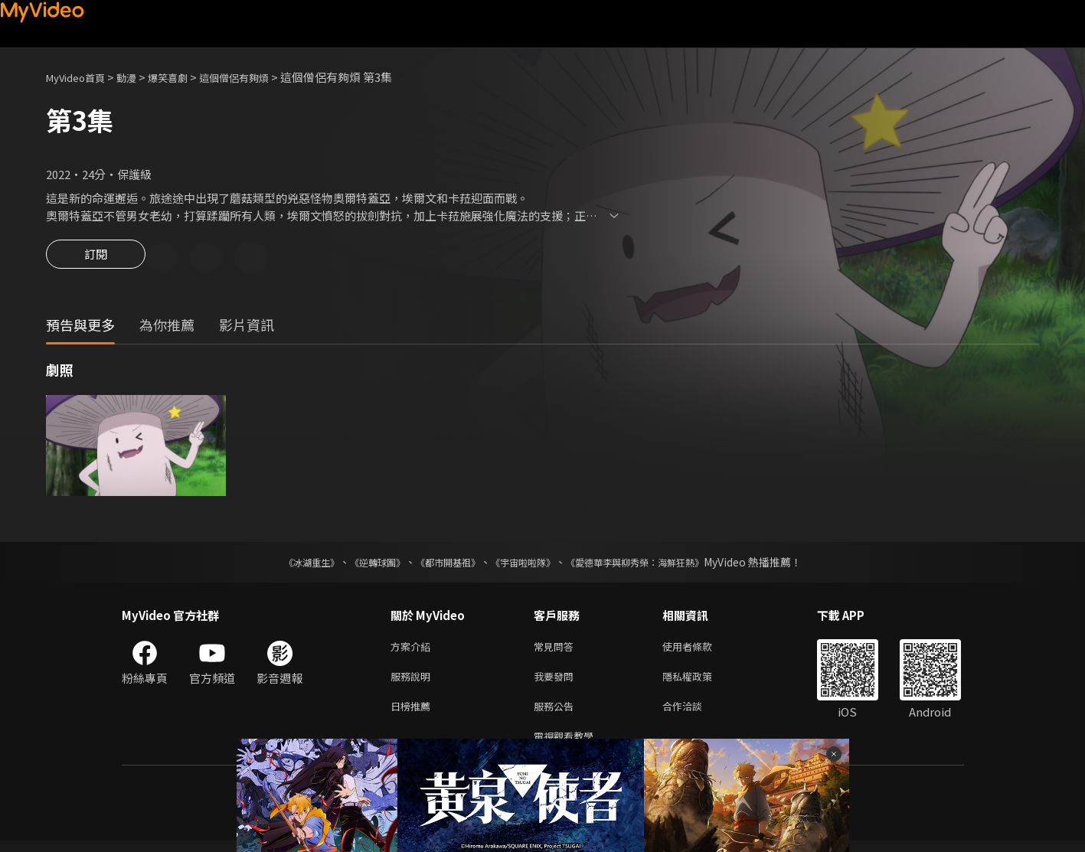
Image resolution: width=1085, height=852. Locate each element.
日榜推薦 (413, 714)
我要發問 (557, 682)
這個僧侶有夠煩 (259, 77)
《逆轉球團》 (360, 564)
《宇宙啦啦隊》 (526, 564)
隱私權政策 (700, 682)
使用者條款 (700, 649)
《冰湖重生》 (285, 564)
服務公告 (557, 714)
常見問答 (557, 649)
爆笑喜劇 (185, 77)
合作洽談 (694, 714)
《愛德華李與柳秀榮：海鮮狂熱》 (654, 564)
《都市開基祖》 (440, 564)
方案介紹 (413, 649)
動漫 (138, 77)
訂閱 (95, 259)
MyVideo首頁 (81, 77)
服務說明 (413, 682)
